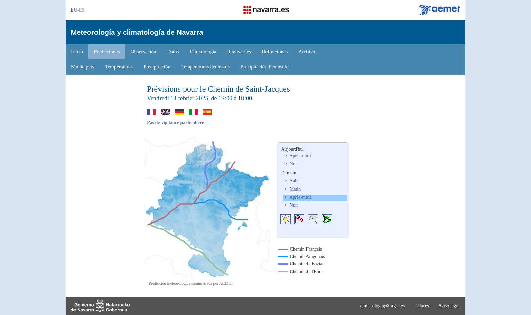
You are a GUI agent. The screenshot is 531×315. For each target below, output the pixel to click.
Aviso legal (449, 305)
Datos (173, 51)
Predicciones (107, 51)
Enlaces (421, 305)
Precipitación (157, 67)
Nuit (293, 163)
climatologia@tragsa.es (382, 305)
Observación (143, 51)
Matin (294, 189)
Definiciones (275, 51)
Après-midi (299, 155)
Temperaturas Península (205, 67)
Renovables (239, 51)
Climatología (203, 51)
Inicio (77, 51)
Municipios (82, 67)
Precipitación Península (264, 67)
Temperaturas (118, 67)
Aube (293, 180)
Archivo (306, 51)
